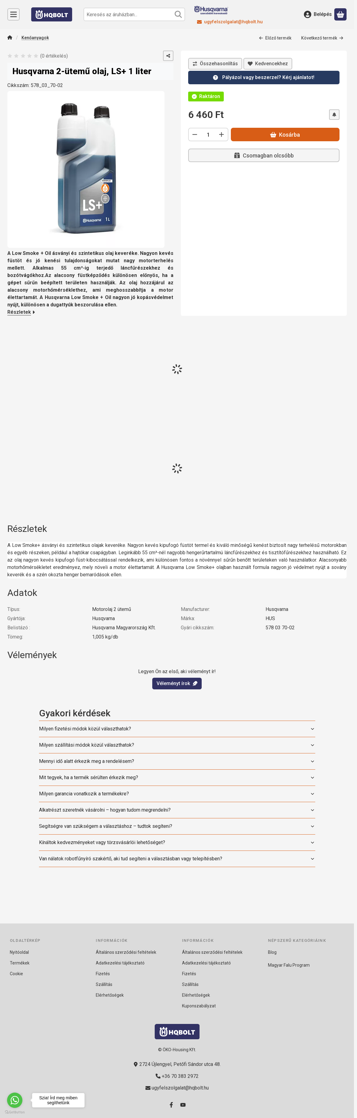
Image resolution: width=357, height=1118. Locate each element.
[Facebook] (171, 1105)
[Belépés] (317, 14)
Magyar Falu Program (289, 965)
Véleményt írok (177, 683)
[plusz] (221, 134)
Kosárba (285, 134)
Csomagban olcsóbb (263, 155)
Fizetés (103, 973)
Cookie (16, 973)
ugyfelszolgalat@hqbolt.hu (233, 22)
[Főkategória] (9, 38)
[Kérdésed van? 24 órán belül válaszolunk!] (264, 77)
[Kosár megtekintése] (340, 14)
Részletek (21, 312)
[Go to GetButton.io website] (15, 1112)
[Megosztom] (168, 56)
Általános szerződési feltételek (126, 952)
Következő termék (322, 37)
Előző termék (275, 37)
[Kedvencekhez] (267, 64)
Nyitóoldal (19, 952)
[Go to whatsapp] (14, 1100)
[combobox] (134, 14)
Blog (272, 952)
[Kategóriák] (13, 14)
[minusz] (194, 134)
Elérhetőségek (110, 995)
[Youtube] (183, 1105)
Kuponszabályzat (199, 1005)
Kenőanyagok (35, 37)
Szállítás (104, 984)
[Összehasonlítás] (215, 64)
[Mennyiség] (208, 134)
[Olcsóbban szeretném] (334, 114)
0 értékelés (54, 56)
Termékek (19, 963)
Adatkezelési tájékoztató (120, 963)
